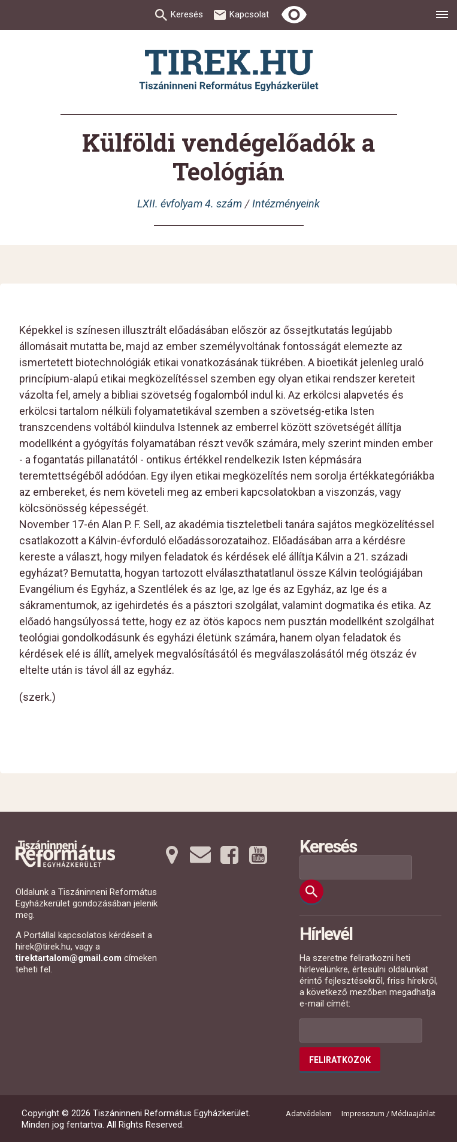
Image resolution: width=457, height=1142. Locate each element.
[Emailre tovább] (200, 854)
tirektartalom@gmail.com (69, 958)
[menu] (442, 16)
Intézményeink (286, 203)
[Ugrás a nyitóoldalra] (229, 70)
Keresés (187, 14)
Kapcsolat (249, 14)
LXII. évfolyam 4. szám (189, 203)
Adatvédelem (309, 1113)
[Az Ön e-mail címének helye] (360, 1030)
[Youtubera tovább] (258, 854)
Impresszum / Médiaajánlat (388, 1113)
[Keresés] (311, 891)
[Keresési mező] (355, 867)
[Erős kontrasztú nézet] (294, 15)
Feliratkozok (340, 1060)
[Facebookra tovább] (229, 854)
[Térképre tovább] (172, 854)
